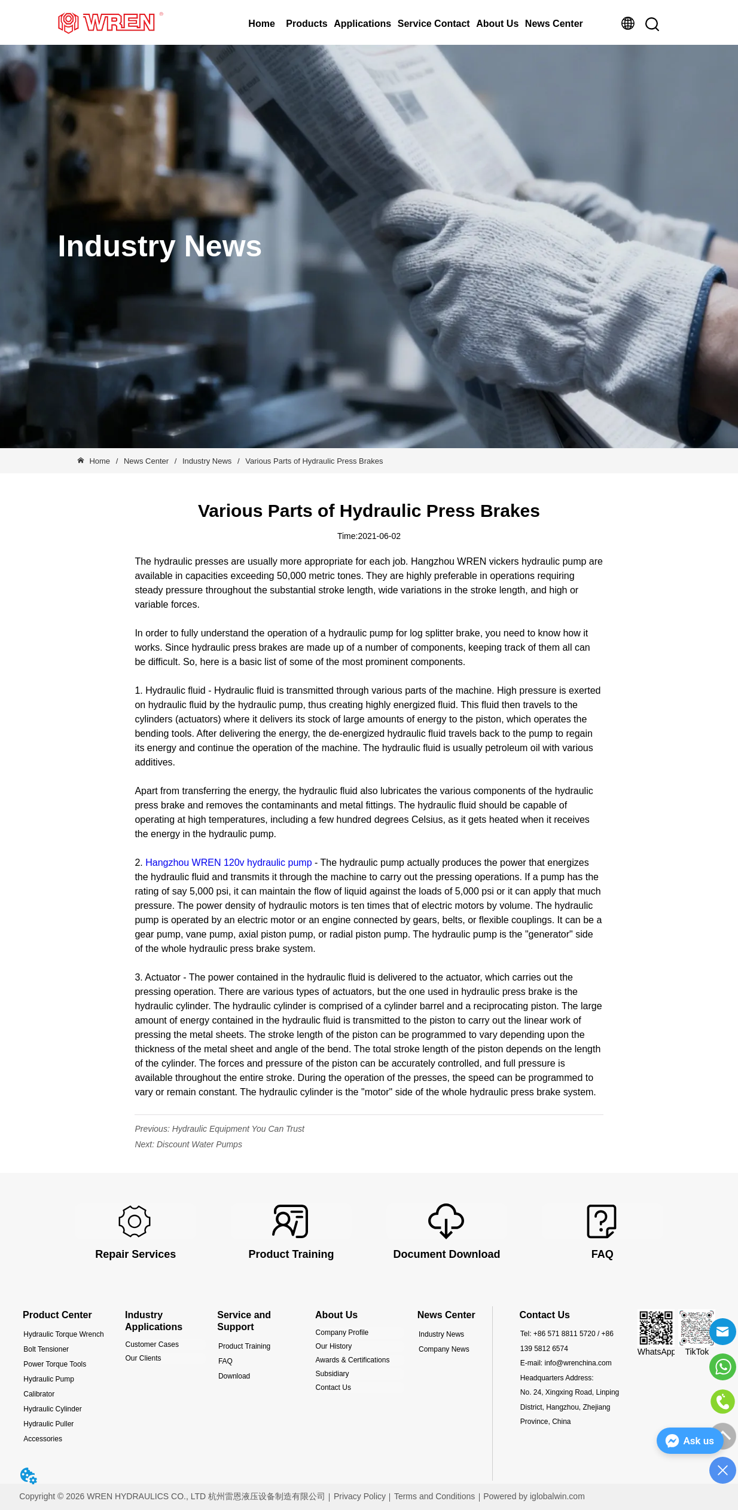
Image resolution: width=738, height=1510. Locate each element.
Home (261, 24)
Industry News (207, 461)
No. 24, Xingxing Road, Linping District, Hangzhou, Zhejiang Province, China (569, 1407)
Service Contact (434, 24)
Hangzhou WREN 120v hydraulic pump (228, 862)
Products (306, 24)
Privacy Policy (360, 1496)
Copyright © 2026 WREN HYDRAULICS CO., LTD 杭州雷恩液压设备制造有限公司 (172, 1496)
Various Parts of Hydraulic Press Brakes (313, 461)
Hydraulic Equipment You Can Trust (238, 1129)
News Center (554, 24)
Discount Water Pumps (199, 1144)
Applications (362, 24)
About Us (497, 24)
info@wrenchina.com (577, 1363)
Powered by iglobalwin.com (534, 1496)
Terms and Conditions (434, 1496)
